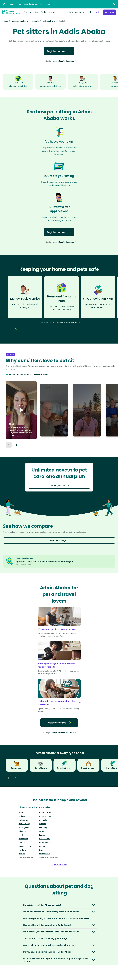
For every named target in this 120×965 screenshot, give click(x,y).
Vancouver (23, 839)
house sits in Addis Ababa (63, 61)
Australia (43, 820)
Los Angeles (24, 827)
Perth (21, 835)
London (22, 812)
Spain (41, 831)
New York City (24, 824)
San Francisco (25, 846)
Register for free (59, 51)
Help (89, 12)
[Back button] (8, 329)
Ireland (42, 846)
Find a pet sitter (31, 12)
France (42, 835)
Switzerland (44, 854)
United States (45, 812)
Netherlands (44, 842)
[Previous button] (9, 445)
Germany (43, 827)
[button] (21, 410)
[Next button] (16, 329)
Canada (42, 824)
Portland (22, 850)
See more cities (26, 857)
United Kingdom (46, 816)
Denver (22, 854)
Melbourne (23, 820)
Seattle (22, 842)
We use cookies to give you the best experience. (28, 4)
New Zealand (44, 839)
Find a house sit (48, 12)
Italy (41, 850)
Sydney (22, 816)
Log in (96, 12)
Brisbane (22, 831)
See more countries (48, 857)
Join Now (109, 12)
